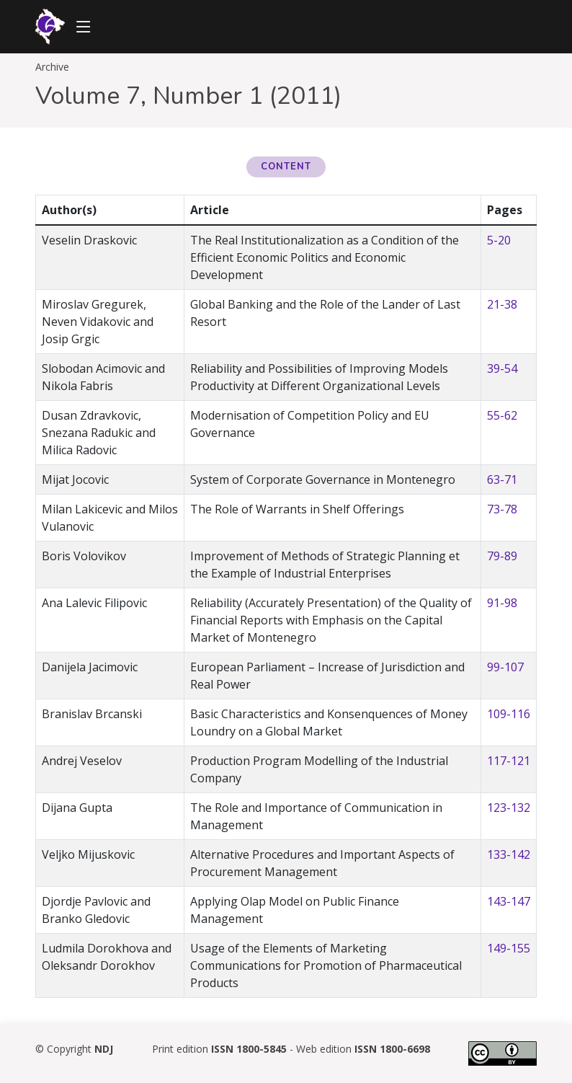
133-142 (508, 854)
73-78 (502, 509)
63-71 (502, 479)
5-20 (499, 240)
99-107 (505, 667)
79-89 (502, 556)
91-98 (502, 603)
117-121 (508, 761)
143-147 (508, 901)
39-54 (502, 368)
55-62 (502, 415)
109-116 (508, 714)
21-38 (502, 304)
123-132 (508, 807)
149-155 (508, 948)
